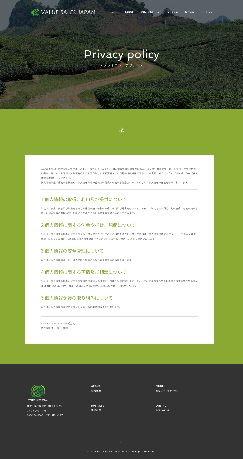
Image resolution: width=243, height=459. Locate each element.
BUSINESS (97, 408)
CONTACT (163, 408)
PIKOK (167, 388)
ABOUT (96, 388)
